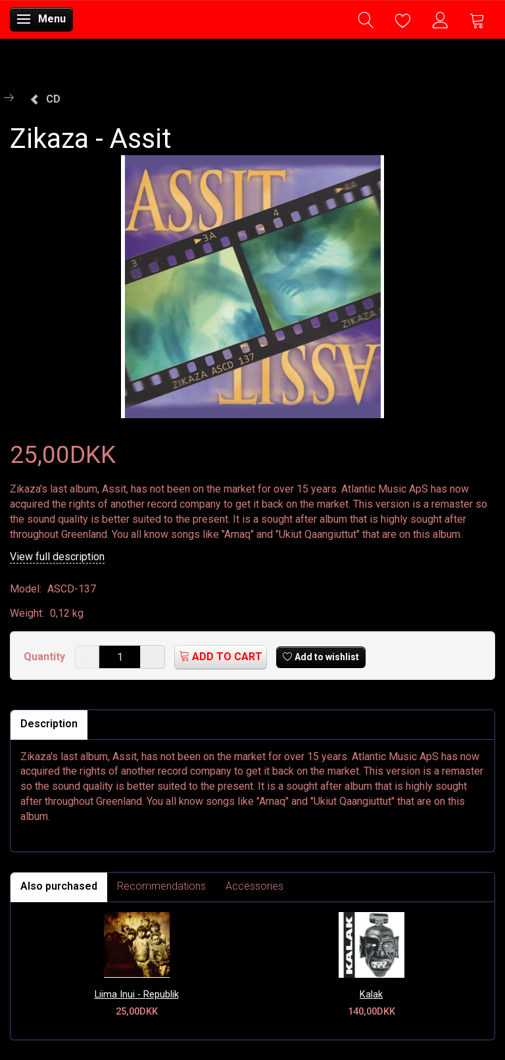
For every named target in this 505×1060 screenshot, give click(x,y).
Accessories (254, 886)
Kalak (371, 994)
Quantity (46, 656)
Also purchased (58, 886)
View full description (57, 556)
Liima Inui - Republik (137, 994)
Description (49, 723)
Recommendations (161, 886)
